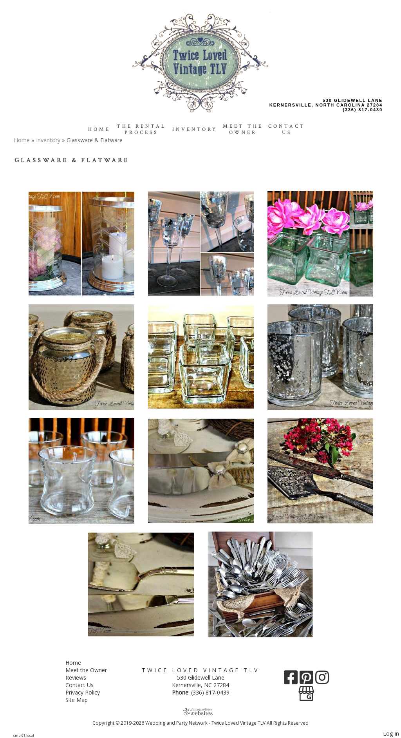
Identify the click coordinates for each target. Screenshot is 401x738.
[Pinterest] (307, 680)
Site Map (82, 700)
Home (99, 129)
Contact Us (286, 129)
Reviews (81, 677)
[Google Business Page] (306, 691)
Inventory (194, 129)
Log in (391, 733)
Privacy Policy (88, 692)
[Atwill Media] (200, 712)
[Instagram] (322, 680)
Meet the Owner (243, 129)
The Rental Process (141, 129)
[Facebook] (292, 680)
